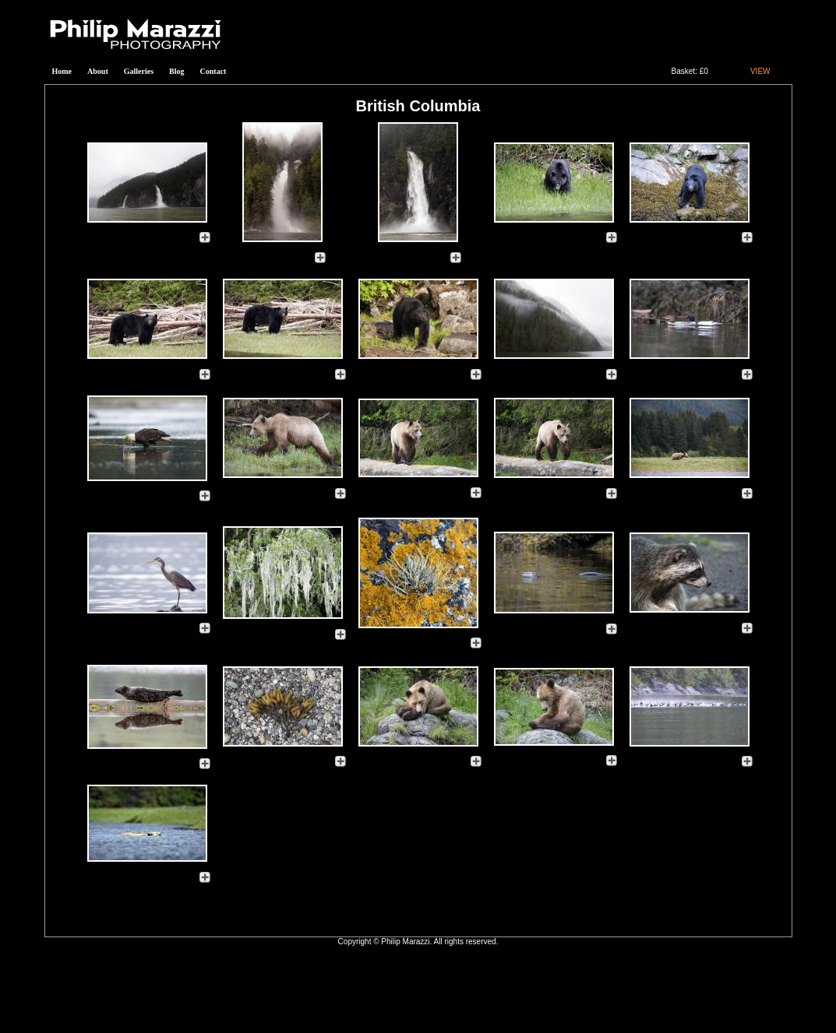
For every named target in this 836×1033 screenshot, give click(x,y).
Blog (176, 71)
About (97, 71)
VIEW (760, 71)
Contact (213, 71)
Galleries (138, 71)
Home (62, 71)
